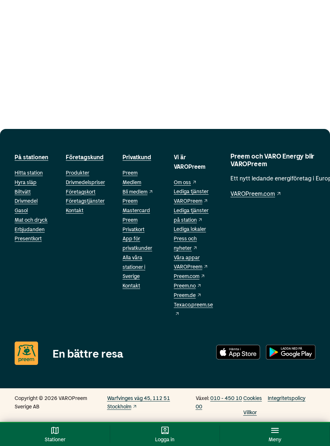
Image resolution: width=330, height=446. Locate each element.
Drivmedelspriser (85, 182)
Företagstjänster (85, 201)
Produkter (77, 172)
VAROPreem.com (256, 193)
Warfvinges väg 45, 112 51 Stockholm (138, 402)
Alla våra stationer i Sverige (134, 266)
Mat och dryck (31, 220)
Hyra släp (26, 182)
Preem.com (189, 276)
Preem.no (188, 285)
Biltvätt (23, 191)
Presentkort (28, 238)
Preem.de (188, 295)
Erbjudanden (30, 229)
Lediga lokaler (190, 229)
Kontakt (74, 210)
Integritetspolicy (286, 398)
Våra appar (187, 257)
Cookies (252, 398)
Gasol (21, 210)
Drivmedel (26, 201)
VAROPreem (191, 266)
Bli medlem (138, 191)
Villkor (250, 412)
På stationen (31, 156)
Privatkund (137, 156)
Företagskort (80, 191)
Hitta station (29, 172)
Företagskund (85, 156)
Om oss (185, 182)
